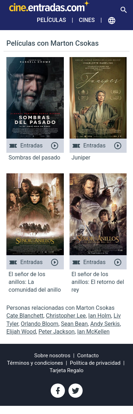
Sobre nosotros (52, 355)
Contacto (88, 355)
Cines (87, 20)
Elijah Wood (21, 331)
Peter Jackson (57, 331)
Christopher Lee (65, 315)
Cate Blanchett (24, 315)
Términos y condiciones (35, 363)
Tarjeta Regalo (67, 370)
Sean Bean (74, 323)
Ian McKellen (93, 331)
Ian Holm (99, 315)
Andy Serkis (105, 323)
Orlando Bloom (40, 323)
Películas (51, 20)
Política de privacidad (95, 363)
